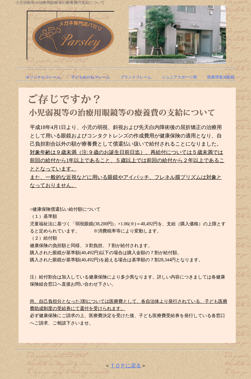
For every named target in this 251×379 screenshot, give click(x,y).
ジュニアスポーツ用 (179, 77)
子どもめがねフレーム (90, 77)
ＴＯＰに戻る (125, 365)
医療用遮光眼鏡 (220, 77)
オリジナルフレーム (43, 77)
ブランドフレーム (135, 77)
